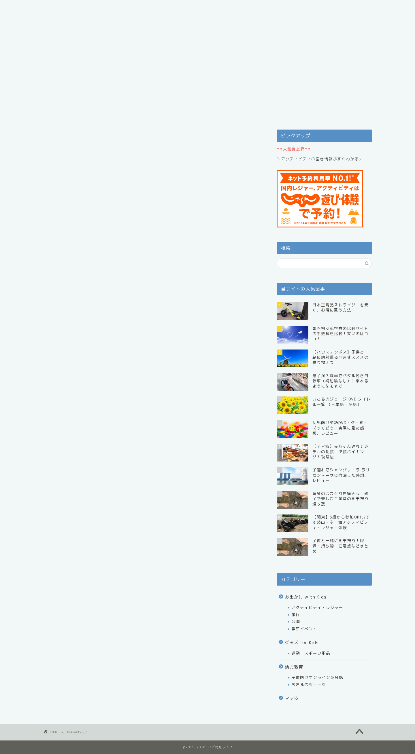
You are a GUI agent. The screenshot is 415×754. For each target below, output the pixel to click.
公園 (295, 621)
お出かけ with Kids (306, 597)
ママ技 (292, 698)
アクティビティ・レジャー (317, 607)
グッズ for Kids (302, 642)
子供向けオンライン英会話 (317, 677)
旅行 (295, 614)
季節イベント (304, 628)
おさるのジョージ (308, 684)
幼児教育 (294, 667)
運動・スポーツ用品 (310, 653)
